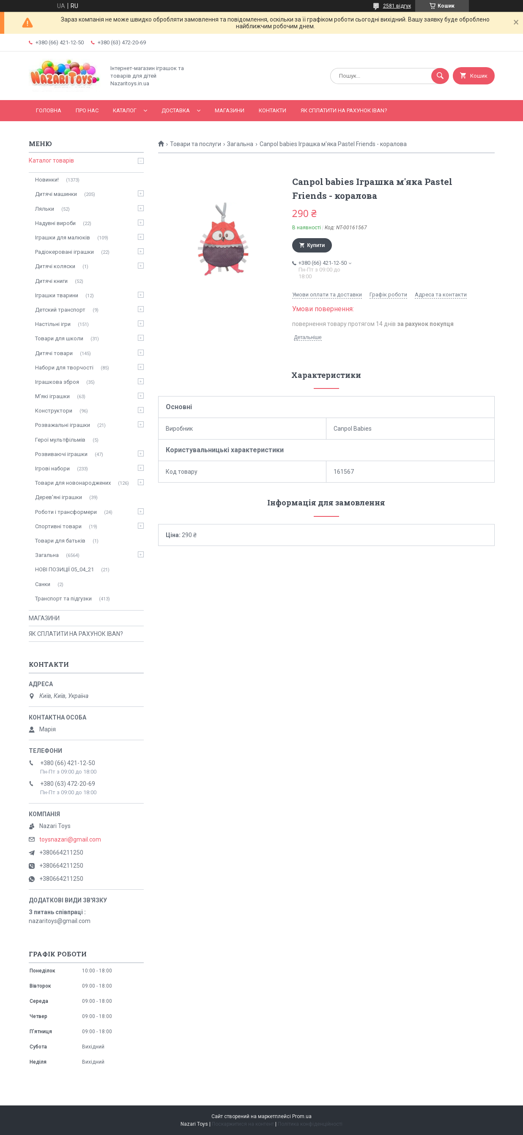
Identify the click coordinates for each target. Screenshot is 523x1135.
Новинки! (47, 179)
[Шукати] (440, 76)
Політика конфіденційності (310, 1124)
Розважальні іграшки (62, 425)
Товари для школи (59, 338)
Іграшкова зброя (57, 382)
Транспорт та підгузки (63, 598)
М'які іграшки (52, 396)
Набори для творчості (64, 367)
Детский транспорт (60, 310)
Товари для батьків (60, 541)
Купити (316, 245)
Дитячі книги (51, 281)
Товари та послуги (195, 144)
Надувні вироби (55, 223)
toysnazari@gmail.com (70, 839)
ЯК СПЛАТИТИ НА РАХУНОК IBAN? (344, 110)
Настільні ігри (53, 324)
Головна (48, 110)
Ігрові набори (52, 468)
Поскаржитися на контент (243, 1124)
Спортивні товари (58, 526)
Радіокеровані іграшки (64, 252)
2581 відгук (397, 6)
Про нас (87, 110)
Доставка (176, 110)
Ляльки (44, 209)
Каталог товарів (51, 160)
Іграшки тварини (56, 295)
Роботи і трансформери (66, 512)
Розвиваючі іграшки (61, 454)
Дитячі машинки (56, 194)
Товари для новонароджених (73, 483)
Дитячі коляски (55, 266)
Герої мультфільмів (60, 440)
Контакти (272, 110)
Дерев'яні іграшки (58, 497)
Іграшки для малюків (62, 237)
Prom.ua (302, 1116)
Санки (42, 584)
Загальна (240, 144)
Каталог (125, 110)
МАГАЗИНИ (229, 110)
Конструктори (53, 410)
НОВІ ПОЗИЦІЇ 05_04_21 (64, 569)
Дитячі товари (54, 353)
